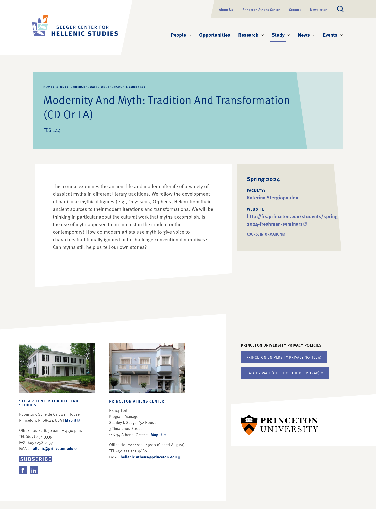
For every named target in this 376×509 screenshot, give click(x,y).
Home (48, 86)
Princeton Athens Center (261, 9)
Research (248, 34)
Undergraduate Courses (122, 86)
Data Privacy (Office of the (285, 373)
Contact (295, 9)
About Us (226, 9)
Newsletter (318, 9)
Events (330, 34)
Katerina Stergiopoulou (272, 197)
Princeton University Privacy (283, 357)
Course (266, 234)
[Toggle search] (340, 9)
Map (73, 420)
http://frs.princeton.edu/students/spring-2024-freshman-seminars (293, 219)
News (304, 34)
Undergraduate (84, 86)
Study (279, 34)
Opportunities (214, 34)
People (178, 34)
